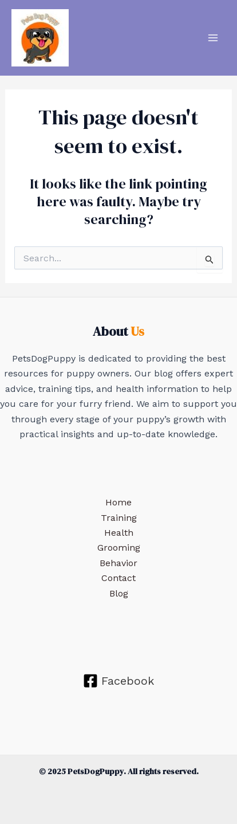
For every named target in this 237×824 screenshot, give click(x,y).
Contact (118, 577)
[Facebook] (118, 680)
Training (119, 517)
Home (118, 502)
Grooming (118, 547)
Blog (118, 593)
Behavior (118, 563)
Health (118, 532)
